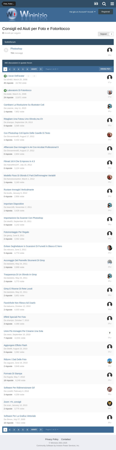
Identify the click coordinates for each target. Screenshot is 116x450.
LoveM (10, 391)
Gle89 (9, 349)
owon (9, 334)
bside (9, 94)
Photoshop (16, 48)
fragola (10, 377)
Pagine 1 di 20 (52, 69)
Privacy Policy (51, 439)
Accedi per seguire (12, 33)
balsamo (10, 306)
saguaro (10, 363)
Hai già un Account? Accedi (82, 12)
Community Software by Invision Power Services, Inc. (58, 446)
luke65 (10, 221)
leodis (9, 193)
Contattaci (66, 439)
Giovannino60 (13, 136)
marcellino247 (13, 165)
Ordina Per (105, 69)
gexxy (9, 235)
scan (9, 405)
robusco (10, 249)
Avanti (34, 69)
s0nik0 (10, 79)
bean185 (10, 207)
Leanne (10, 108)
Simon (9, 419)
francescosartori (14, 179)
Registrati (106, 12)
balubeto (10, 264)
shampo (10, 122)
